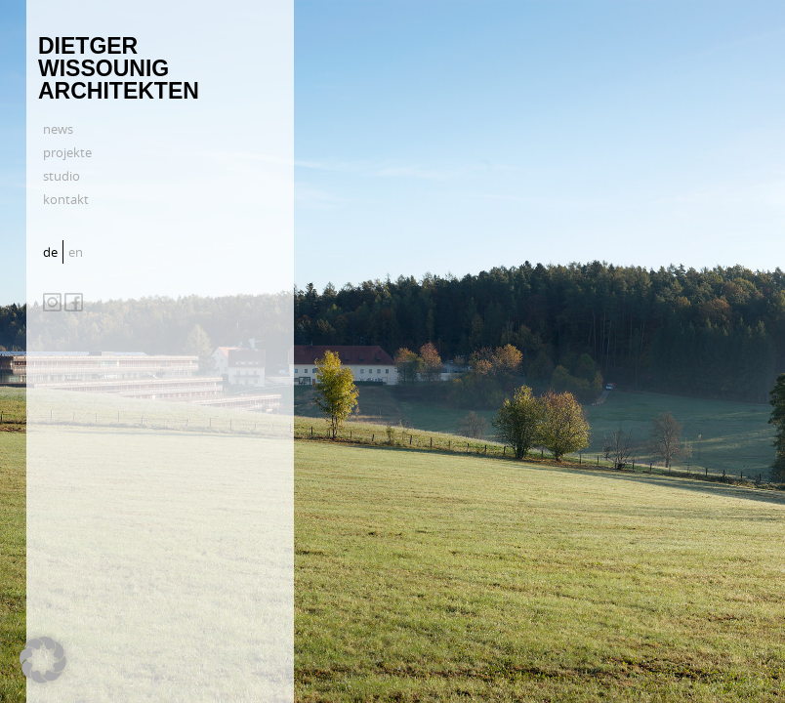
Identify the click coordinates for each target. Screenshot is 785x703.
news (58, 129)
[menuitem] (52, 252)
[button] (43, 660)
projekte (67, 152)
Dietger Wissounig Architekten (118, 68)
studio (61, 176)
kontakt (66, 199)
